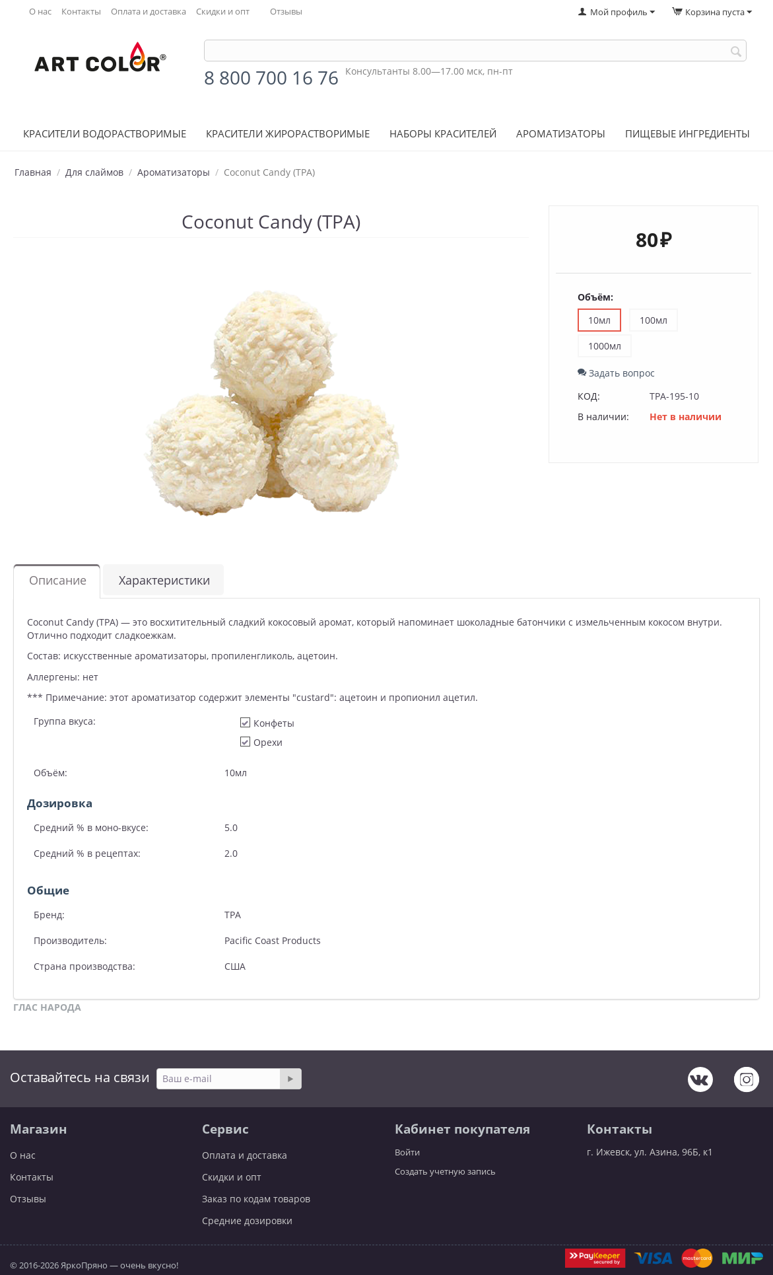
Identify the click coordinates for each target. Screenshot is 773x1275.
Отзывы (286, 11)
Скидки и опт (223, 11)
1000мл (604, 346)
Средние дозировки (247, 1220)
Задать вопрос (616, 373)
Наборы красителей (442, 133)
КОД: (589, 396)
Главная (33, 172)
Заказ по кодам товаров (256, 1198)
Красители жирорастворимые (288, 133)
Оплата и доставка (148, 11)
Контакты (81, 11)
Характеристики (164, 580)
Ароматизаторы (560, 133)
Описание (57, 580)
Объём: (595, 297)
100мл (653, 320)
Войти (407, 1152)
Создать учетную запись (445, 1171)
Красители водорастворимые (104, 133)
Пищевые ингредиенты (687, 133)
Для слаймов (94, 172)
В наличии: (603, 416)
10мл (599, 320)
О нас (40, 11)
